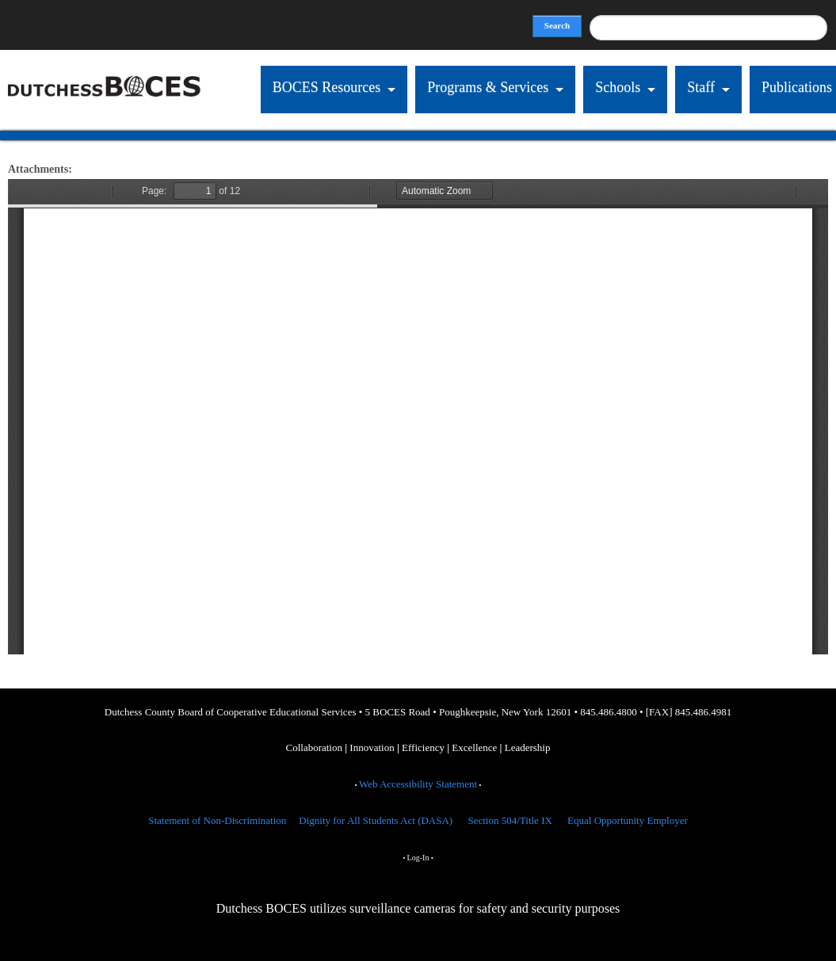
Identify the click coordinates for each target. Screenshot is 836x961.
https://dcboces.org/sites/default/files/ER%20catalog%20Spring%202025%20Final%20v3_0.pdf (418, 416)
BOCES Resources (327, 87)
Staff (701, 87)
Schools (617, 87)
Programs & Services (487, 87)
